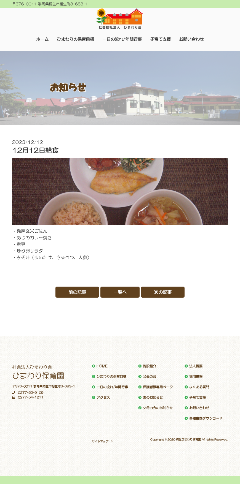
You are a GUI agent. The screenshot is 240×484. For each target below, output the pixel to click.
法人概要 (195, 366)
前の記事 (77, 292)
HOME (102, 366)
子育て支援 (160, 39)
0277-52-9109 (27, 392)
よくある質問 (199, 387)
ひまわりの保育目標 (75, 39)
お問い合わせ (191, 39)
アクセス (103, 397)
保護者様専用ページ (158, 387)
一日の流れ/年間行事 (122, 39)
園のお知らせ (153, 397)
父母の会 (149, 376)
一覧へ (120, 292)
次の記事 (163, 292)
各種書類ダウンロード (205, 418)
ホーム (42, 39)
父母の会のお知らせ (158, 408)
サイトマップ (100, 441)
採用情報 (195, 376)
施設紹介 (149, 366)
